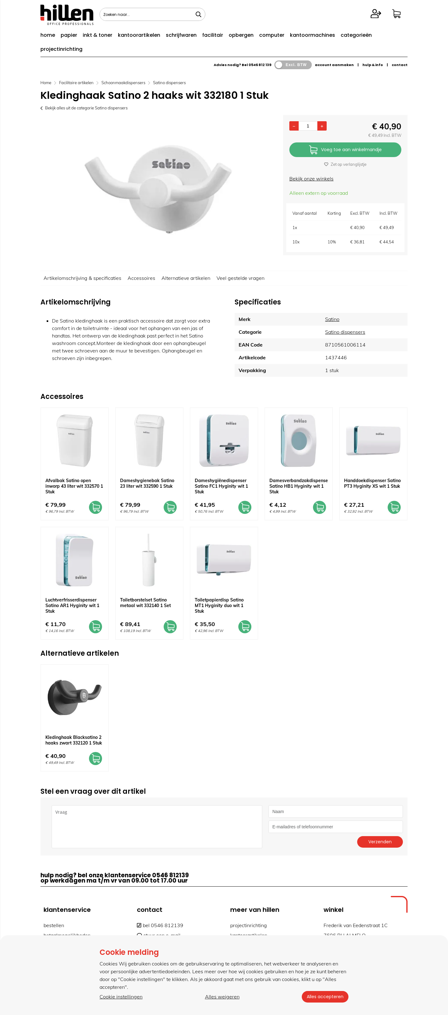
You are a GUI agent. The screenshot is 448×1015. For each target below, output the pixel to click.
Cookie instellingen (121, 996)
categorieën (356, 35)
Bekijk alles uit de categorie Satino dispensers (84, 107)
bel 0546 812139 (160, 925)
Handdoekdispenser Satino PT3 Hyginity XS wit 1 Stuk (372, 483)
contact (400, 64)
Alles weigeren (222, 996)
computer (271, 35)
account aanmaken (334, 64)
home (47, 35)
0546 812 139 (260, 64)
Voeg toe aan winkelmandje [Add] (345, 150)
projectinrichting (61, 49)
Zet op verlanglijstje (345, 164)
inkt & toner (97, 35)
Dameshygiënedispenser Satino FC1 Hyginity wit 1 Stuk (221, 486)
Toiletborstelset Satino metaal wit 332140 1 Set (145, 602)
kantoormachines (312, 35)
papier (69, 35)
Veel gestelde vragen (240, 278)
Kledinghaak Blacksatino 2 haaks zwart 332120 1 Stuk (73, 740)
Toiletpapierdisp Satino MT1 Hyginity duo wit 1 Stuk (219, 605)
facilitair (212, 35)
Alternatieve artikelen (185, 278)
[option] (158, 190)
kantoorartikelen (139, 35)
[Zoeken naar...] (198, 14)
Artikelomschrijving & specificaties (82, 278)
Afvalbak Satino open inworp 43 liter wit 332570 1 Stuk (74, 486)
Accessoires (141, 278)
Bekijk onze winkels (311, 178)
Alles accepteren (325, 996)
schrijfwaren (181, 35)
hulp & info (372, 64)
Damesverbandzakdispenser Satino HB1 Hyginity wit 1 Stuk (299, 486)
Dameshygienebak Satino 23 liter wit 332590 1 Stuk (147, 483)
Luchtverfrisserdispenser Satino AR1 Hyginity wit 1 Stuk (72, 605)
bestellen (54, 925)
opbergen (241, 35)
